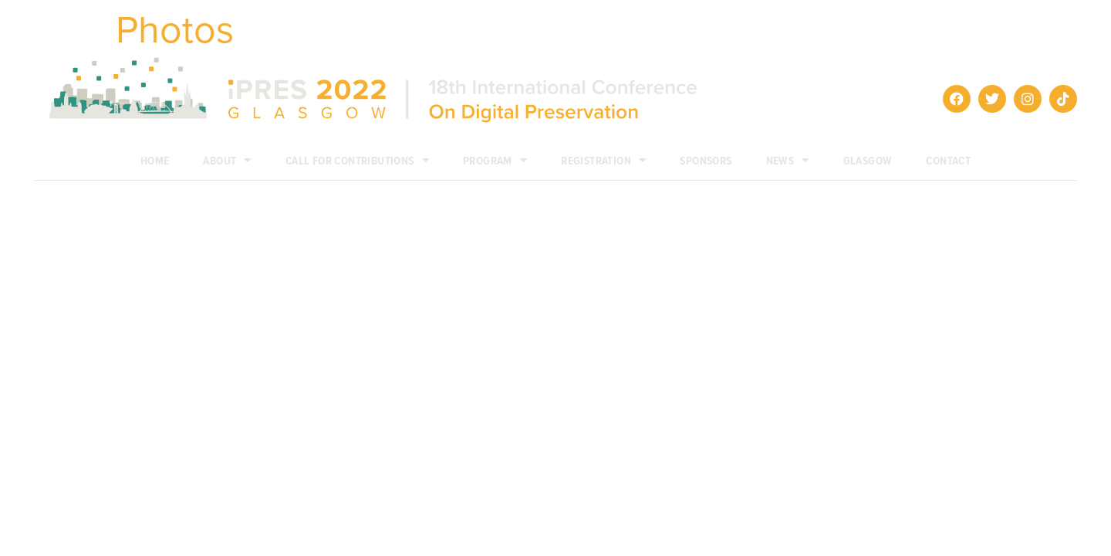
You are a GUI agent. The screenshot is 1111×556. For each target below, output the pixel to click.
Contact (948, 160)
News (787, 160)
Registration (603, 160)
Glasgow (868, 160)
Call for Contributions (357, 160)
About (227, 160)
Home (155, 160)
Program (495, 160)
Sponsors (705, 160)
